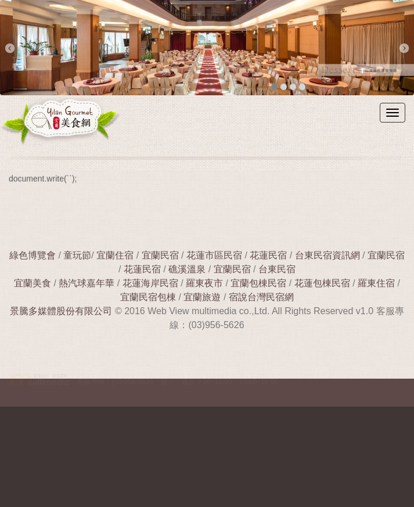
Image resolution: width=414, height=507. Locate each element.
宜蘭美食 (32, 283)
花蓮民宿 (268, 255)
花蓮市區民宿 (214, 255)
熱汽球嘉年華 (86, 283)
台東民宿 (277, 269)
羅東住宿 (376, 283)
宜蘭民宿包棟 (148, 297)
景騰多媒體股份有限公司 (61, 311)
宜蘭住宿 (115, 255)
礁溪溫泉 (187, 269)
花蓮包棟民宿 (322, 283)
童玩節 (77, 255)
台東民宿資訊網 (327, 255)
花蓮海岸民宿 (150, 283)
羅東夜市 (205, 283)
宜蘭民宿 (160, 255)
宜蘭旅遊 (201, 297)
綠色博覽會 (32, 255)
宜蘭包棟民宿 (260, 283)
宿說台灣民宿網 (261, 297)
